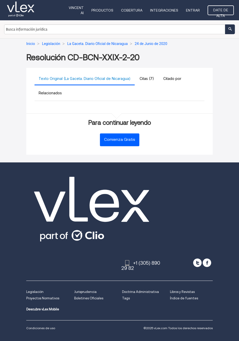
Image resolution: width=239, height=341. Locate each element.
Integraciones (164, 10)
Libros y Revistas (182, 292)
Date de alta (220, 11)
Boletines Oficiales (88, 298)
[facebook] (207, 263)
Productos (102, 10)
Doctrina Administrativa (140, 292)
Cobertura (131, 10)
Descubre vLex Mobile (42, 309)
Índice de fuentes (184, 298)
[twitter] (197, 263)
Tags (126, 298)
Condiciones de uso (40, 328)
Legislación (35, 292)
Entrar (193, 10)
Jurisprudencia (85, 292)
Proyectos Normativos (42, 298)
